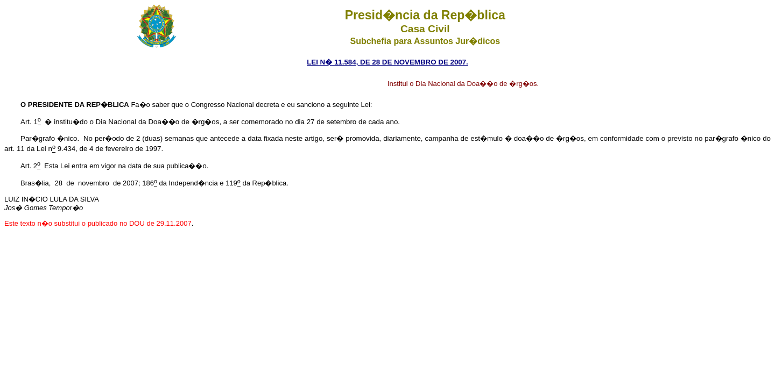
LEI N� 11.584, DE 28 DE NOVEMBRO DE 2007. (387, 62)
